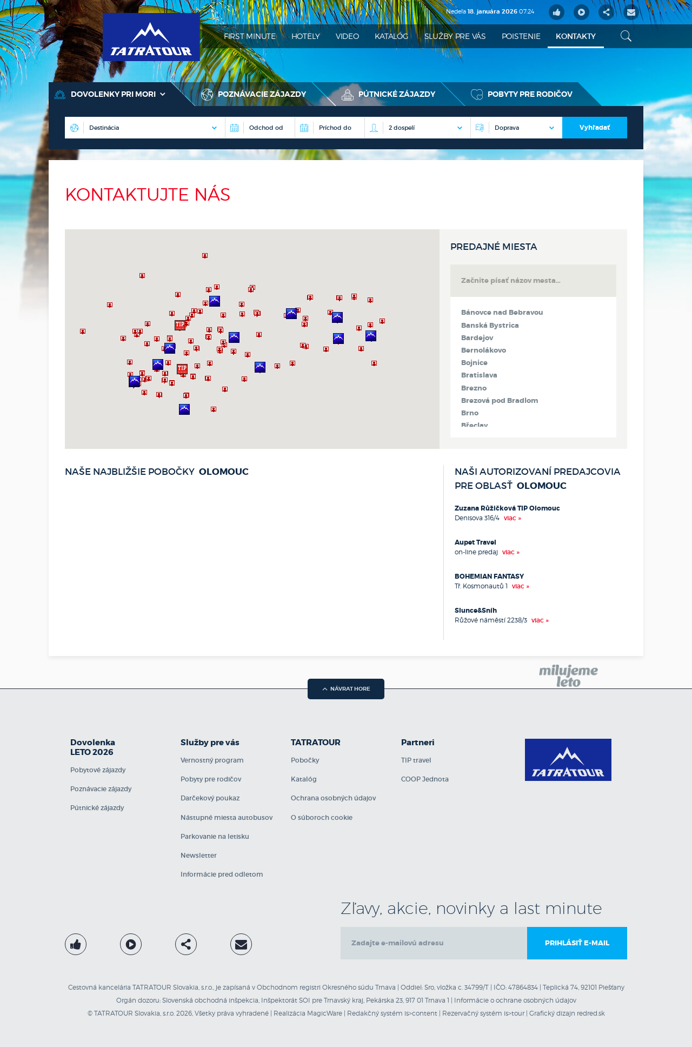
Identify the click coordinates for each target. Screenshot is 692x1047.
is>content (420, 1013)
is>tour (514, 1013)
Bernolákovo (483, 350)
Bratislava (479, 375)
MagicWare (324, 1013)
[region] (252, 339)
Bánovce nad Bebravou (502, 312)
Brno (469, 413)
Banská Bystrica (490, 325)
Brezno (474, 388)
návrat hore (346, 688)
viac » (512, 518)
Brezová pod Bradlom (499, 400)
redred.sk (591, 1013)
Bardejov (477, 338)
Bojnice (474, 363)
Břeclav (474, 425)
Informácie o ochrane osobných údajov (515, 1000)
